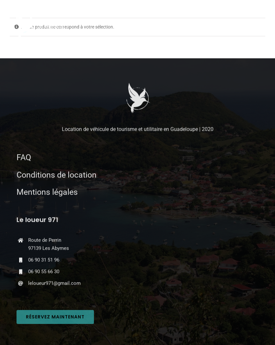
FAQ (24, 158)
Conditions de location (57, 175)
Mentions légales (47, 192)
